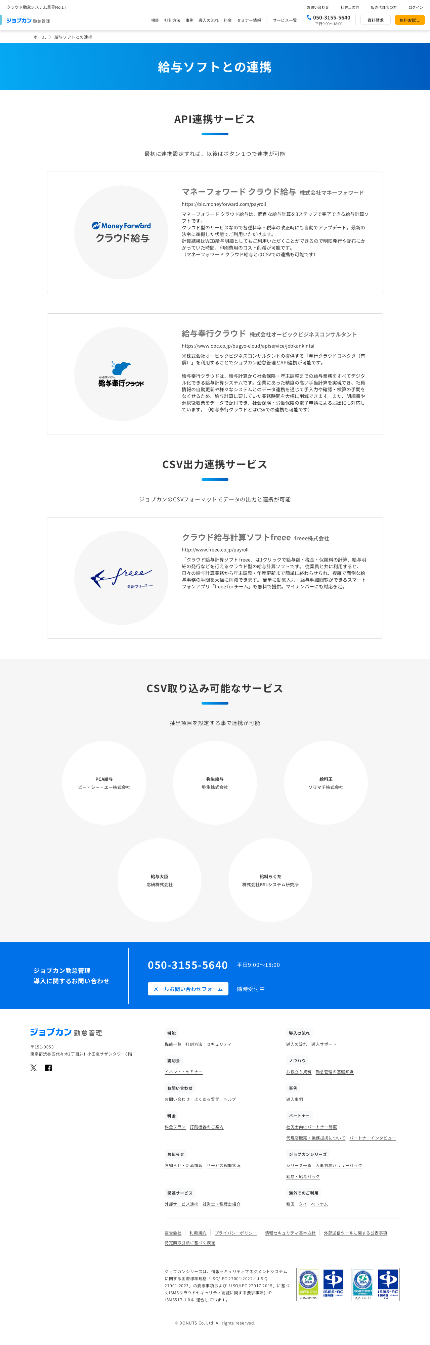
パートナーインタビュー (372, 1137)
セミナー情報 (249, 20)
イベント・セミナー (184, 1071)
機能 (155, 20)
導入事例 (294, 1099)
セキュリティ (219, 1044)
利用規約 (197, 1233)
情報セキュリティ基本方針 (290, 1233)
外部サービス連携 (182, 1204)
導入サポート (324, 1044)
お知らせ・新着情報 (184, 1165)
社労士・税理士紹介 (222, 1204)
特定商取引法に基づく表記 (190, 1242)
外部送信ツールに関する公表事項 (355, 1233)
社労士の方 (350, 7)
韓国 (290, 1204)
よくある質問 (207, 1099)
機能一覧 (173, 1044)
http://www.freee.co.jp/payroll (215, 549)
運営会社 (173, 1233)
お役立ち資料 (299, 1071)
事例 (189, 20)
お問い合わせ (318, 7)
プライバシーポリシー (236, 1233)
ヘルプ (229, 1099)
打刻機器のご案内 (207, 1126)
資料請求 (376, 20)
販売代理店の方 (384, 7)
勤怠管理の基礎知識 (335, 1071)
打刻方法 (172, 20)
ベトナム (319, 1204)
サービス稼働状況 (224, 1165)
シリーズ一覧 (299, 1165)
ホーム (40, 37)
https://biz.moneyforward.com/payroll (224, 203)
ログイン (415, 7)
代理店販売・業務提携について (315, 1137)
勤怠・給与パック (303, 1176)
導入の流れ (209, 20)
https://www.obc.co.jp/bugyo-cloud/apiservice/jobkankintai (248, 345)
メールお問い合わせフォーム (188, 989)
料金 (228, 20)
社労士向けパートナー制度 (311, 1126)
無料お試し (410, 20)
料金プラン (175, 1126)
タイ (303, 1204)
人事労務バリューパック (339, 1165)
